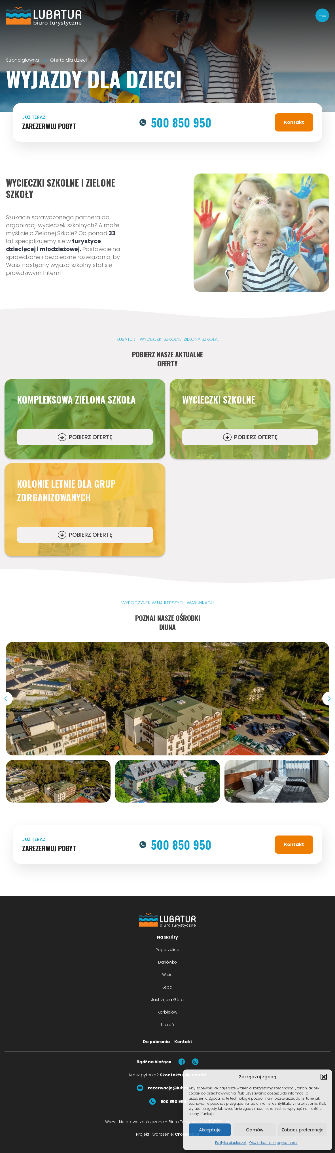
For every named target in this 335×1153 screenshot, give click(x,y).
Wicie (167, 974)
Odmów (254, 1130)
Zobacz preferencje (302, 1130)
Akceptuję (209, 1130)
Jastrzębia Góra (167, 999)
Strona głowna (22, 60)
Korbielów (167, 1012)
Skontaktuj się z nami (183, 1075)
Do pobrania (156, 1042)
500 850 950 (175, 122)
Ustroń (167, 1024)
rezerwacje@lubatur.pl (167, 1088)
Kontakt (294, 122)
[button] (323, 1077)
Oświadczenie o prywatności (273, 1142)
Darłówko (167, 962)
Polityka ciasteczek (231, 1142)
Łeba (167, 987)
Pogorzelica (167, 950)
